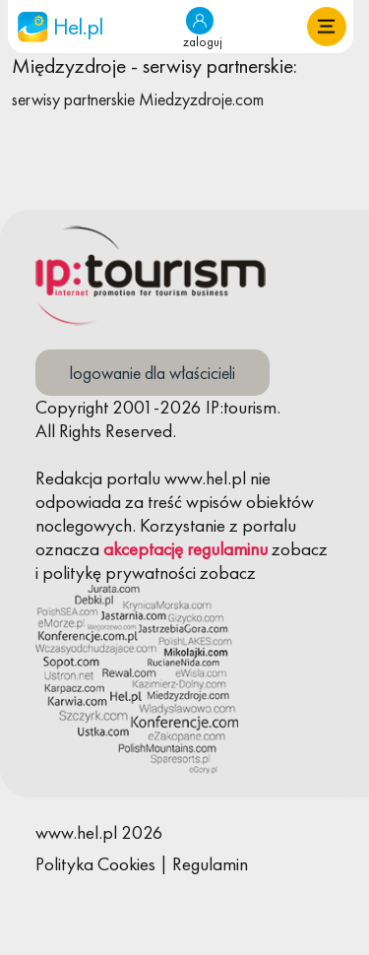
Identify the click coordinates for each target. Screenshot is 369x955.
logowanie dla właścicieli (152, 372)
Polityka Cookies (95, 864)
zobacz (300, 549)
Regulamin (210, 864)
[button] (326, 26)
